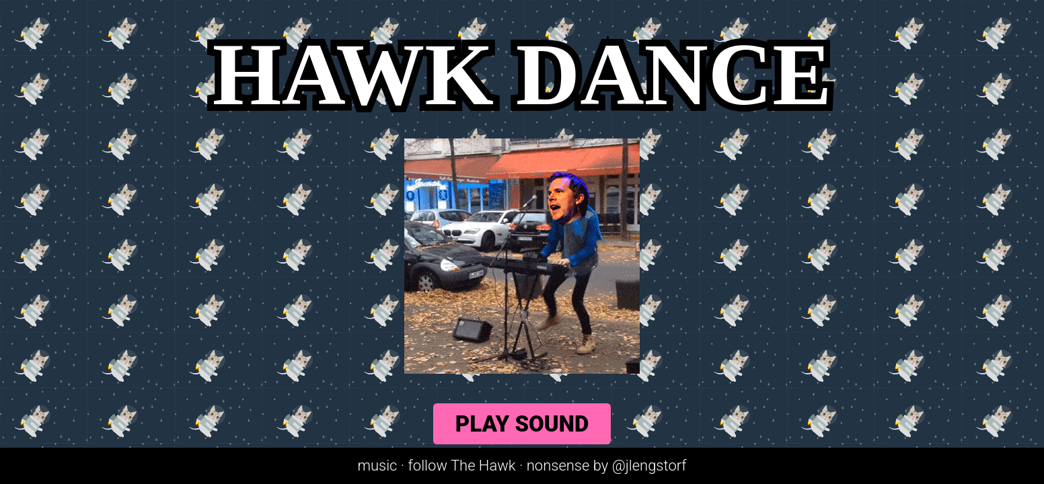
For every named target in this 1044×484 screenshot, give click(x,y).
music (377, 465)
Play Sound (522, 424)
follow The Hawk (462, 465)
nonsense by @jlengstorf (607, 465)
